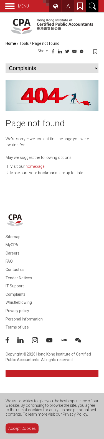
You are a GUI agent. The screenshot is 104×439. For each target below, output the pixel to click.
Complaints (16, 294)
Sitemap (13, 237)
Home (11, 43)
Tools (24, 43)
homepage (35, 166)
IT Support (15, 286)
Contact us (15, 269)
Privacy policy (17, 311)
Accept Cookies (22, 428)
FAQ (9, 261)
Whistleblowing (19, 302)
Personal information (24, 319)
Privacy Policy (75, 414)
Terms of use (17, 327)
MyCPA (12, 245)
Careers (12, 253)
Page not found (45, 43)
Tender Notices (19, 278)
